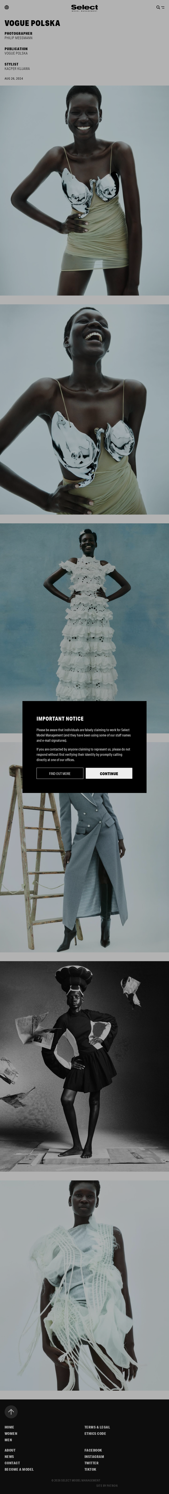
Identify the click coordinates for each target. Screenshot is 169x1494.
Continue (109, 773)
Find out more (60, 773)
